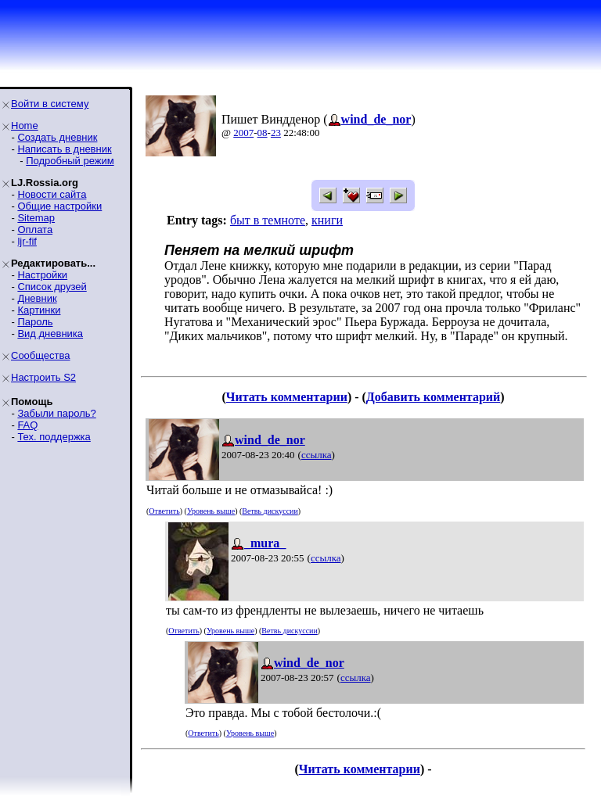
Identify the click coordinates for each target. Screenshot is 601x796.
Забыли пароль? (56, 413)
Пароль (34, 322)
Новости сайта (51, 194)
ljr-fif (27, 241)
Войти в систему (49, 103)
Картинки (38, 310)
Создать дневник (57, 137)
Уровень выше (211, 511)
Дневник (36, 298)
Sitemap (36, 218)
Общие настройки (59, 206)
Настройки (42, 275)
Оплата (34, 229)
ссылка (316, 455)
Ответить (164, 511)
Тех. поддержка (53, 437)
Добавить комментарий (433, 396)
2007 (243, 132)
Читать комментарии (286, 396)
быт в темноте (267, 220)
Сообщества (40, 355)
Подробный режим (69, 161)
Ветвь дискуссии (269, 511)
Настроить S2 (43, 377)
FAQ (27, 425)
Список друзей (51, 286)
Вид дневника (50, 333)
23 (276, 132)
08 (262, 132)
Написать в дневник (64, 149)
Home (24, 125)
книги (327, 220)
